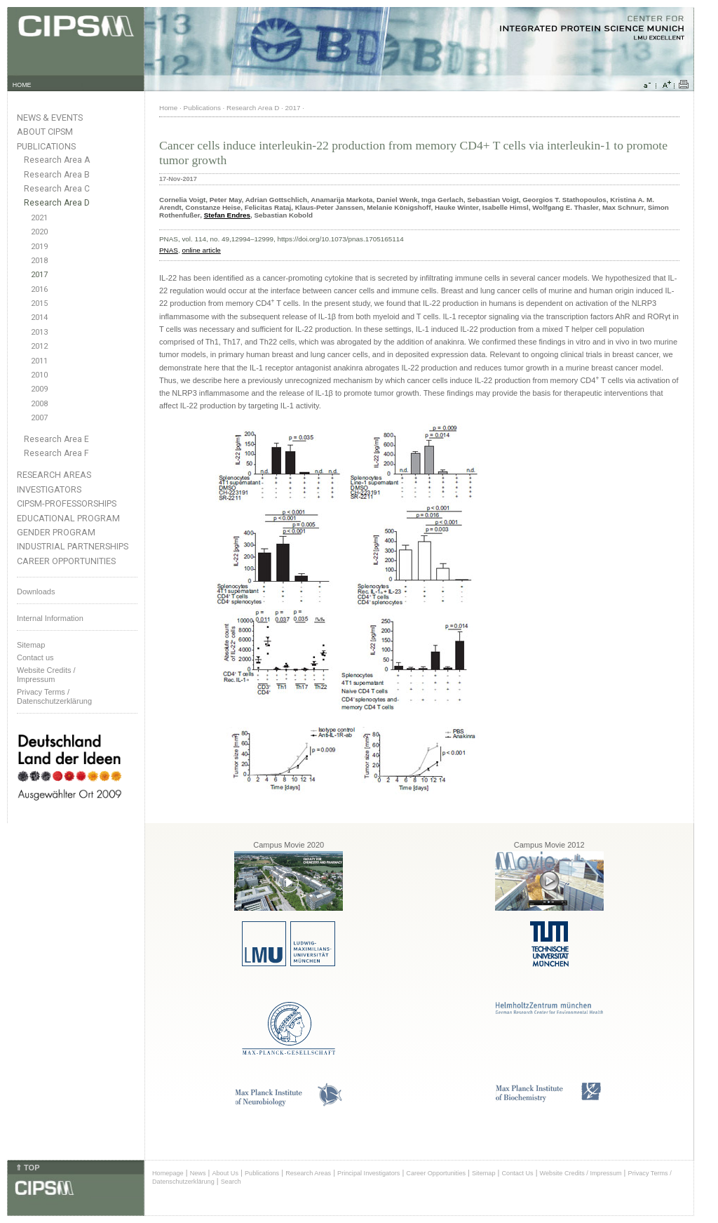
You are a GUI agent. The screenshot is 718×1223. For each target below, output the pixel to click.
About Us (225, 1173)
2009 (39, 389)
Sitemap (31, 645)
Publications (46, 146)
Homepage (168, 1173)
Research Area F (56, 453)
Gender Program (56, 532)
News (198, 1173)
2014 (39, 317)
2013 (39, 332)
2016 (39, 289)
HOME (22, 84)
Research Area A (57, 160)
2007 (39, 417)
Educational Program (68, 518)
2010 (39, 375)
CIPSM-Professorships (66, 503)
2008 (39, 403)
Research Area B (57, 175)
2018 (39, 260)
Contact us (35, 657)
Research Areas (54, 474)
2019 (39, 246)
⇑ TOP (27, 1167)
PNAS (168, 250)
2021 (39, 217)
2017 (39, 274)
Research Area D (57, 203)
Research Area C (57, 189)
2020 (39, 231)
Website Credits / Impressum (581, 1173)
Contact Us (517, 1173)
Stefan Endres (227, 215)
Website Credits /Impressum (46, 674)
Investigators (49, 489)
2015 (39, 303)
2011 (39, 361)
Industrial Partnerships (72, 546)
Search (231, 1181)
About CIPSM (45, 131)
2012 (39, 346)
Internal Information (50, 618)
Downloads (36, 591)
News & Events (50, 117)
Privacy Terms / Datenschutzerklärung (54, 696)
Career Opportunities (66, 561)
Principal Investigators (368, 1173)
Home (168, 108)
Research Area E (56, 439)
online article (201, 250)
